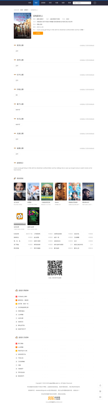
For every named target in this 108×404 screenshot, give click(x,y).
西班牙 (55, 19)
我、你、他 (23, 241)
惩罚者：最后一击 (22, 304)
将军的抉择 (43, 245)
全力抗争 (16, 202)
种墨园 (29, 202)
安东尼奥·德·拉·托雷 (59, 21)
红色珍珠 (23, 234)
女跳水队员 (63, 241)
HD (17, 95)
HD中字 (18, 109)
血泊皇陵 (43, 237)
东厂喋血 (23, 245)
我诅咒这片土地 (21, 351)
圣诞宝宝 (19, 322)
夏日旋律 (63, 248)
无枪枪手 (19, 369)
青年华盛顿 (43, 248)
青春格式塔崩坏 (73, 202)
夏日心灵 (83, 248)
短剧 (63, 2)
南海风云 (23, 237)
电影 (36, 2)
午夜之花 (19, 358)
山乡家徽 (19, 314)
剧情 (38, 19)
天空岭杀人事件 (21, 296)
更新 (69, 2)
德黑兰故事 (31, 227)
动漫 (56, 2)
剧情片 (26, 10)
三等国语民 (43, 234)
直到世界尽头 (21, 354)
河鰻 (18, 365)
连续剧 (43, 2)
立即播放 (38, 33)
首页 (29, 2)
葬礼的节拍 (20, 325)
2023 (67, 19)
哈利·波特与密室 (63, 245)
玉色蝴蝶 (83, 237)
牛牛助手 (52, 402)
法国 (51, 19)
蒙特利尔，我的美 (22, 300)
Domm (57, 202)
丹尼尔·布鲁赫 (49, 21)
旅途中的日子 (21, 329)
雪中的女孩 (20, 372)
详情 (83, 29)
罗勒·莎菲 (39, 24)
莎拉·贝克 (68, 21)
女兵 (83, 241)
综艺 (50, 2)
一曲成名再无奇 (45, 202)
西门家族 (19, 343)
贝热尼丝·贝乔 (41, 21)
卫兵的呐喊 (20, 361)
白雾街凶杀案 (63, 234)
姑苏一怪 (63, 237)
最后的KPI (20, 376)
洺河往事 (16, 227)
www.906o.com (53, 383)
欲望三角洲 (43, 241)
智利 (58, 19)
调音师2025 (85, 202)
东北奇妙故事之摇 (22, 307)
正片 (17, 51)
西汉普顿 (23, 248)
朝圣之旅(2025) (83, 245)
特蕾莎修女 (20, 311)
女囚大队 (83, 234)
